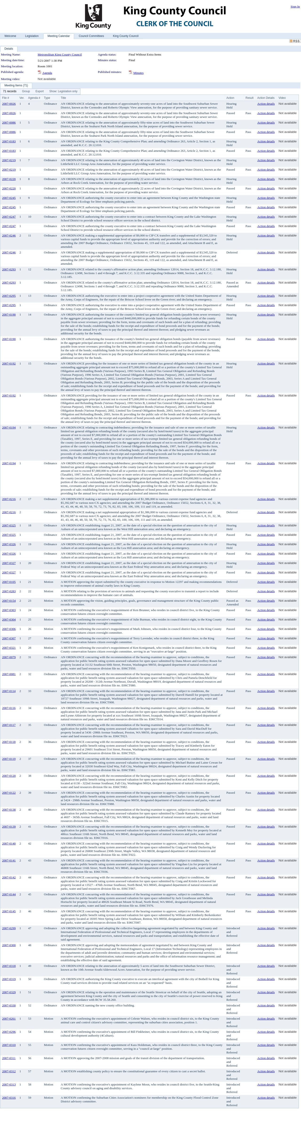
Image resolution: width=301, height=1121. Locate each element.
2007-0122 (9, 792)
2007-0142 (9, 877)
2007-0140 (9, 843)
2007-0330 (9, 1005)
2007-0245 (9, 198)
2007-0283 (9, 591)
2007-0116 (9, 708)
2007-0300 (9, 945)
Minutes (138, 73)
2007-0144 (9, 894)
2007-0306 (9, 629)
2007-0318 (9, 966)
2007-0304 (9, 619)
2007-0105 (9, 582)
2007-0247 (9, 216)
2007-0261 (9, 1018)
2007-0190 (9, 314)
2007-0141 (9, 860)
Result (249, 98)
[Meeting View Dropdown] (63, 91)
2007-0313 (9, 1084)
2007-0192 (9, 363)
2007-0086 (9, 122)
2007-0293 (9, 269)
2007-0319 (9, 979)
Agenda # (34, 98)
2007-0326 (9, 544)
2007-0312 (9, 1071)
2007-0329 (9, 992)
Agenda (47, 73)
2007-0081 (9, 674)
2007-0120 (9, 775)
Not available (47, 79)
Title (63, 98)
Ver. (22, 98)
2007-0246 (9, 235)
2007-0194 (9, 427)
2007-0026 (9, 103)
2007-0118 (9, 742)
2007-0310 (9, 1045)
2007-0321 (9, 647)
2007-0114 (9, 691)
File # (5, 98)
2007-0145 (9, 911)
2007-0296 (9, 1031)
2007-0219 (9, 160)
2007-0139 (9, 826)
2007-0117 (9, 725)
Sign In (295, 6)
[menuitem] (9, 91)
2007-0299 (9, 928)
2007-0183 (9, 141)
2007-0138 (9, 809)
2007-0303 (9, 610)
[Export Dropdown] (40, 91)
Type (47, 98)
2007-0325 (9, 525)
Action (230, 98)
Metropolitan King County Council (60, 54)
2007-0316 (9, 1097)
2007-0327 (9, 563)
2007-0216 (9, 499)
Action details (266, 103)
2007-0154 (9, 600)
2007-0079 (9, 657)
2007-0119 (9, 759)
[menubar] (40, 91)
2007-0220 (9, 179)
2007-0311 (9, 1058)
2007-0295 (9, 295)
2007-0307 (9, 638)
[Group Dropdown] (26, 91)
